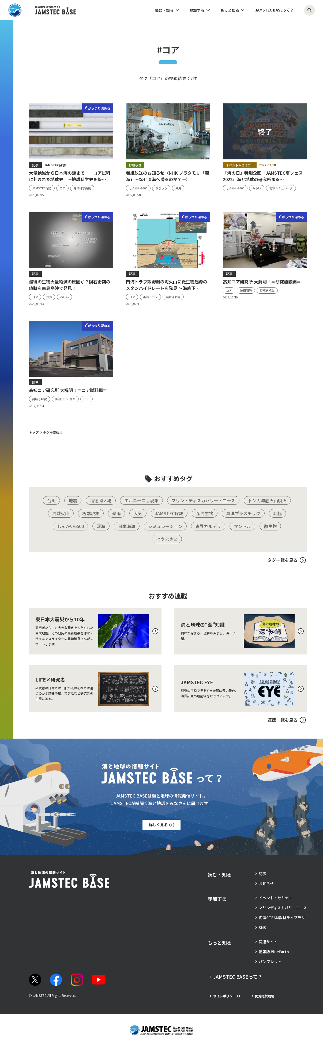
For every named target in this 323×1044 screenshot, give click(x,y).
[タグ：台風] (51, 500)
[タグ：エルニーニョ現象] (141, 500)
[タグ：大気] (138, 513)
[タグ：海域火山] (61, 513)
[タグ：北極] (277, 513)
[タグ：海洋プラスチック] (243, 513)
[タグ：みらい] (256, 188)
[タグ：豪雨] (116, 513)
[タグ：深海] (178, 188)
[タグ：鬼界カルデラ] (208, 526)
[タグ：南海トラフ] (150, 297)
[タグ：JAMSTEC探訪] (42, 188)
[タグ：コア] (62, 188)
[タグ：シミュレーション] (165, 526)
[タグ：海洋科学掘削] (82, 188)
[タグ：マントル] (242, 526)
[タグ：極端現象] (91, 513)
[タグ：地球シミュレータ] (281, 188)
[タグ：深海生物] (204, 513)
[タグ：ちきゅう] (161, 188)
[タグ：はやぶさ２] (167, 539)
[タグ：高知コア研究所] (65, 399)
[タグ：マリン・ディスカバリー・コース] (203, 500)
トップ (34, 432)
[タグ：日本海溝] (127, 526)
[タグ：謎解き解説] (173, 297)
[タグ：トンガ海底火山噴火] (267, 500)
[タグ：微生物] (270, 526)
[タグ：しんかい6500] (138, 188)
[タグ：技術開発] (246, 290)
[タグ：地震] (72, 500)
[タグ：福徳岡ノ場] (101, 500)
